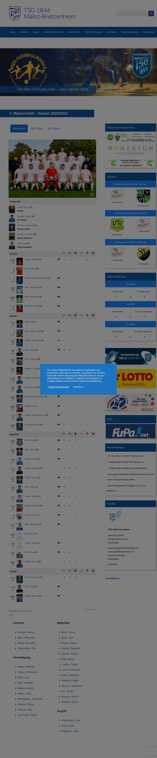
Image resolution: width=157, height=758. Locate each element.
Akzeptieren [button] (78, 387)
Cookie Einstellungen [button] (58, 387)
